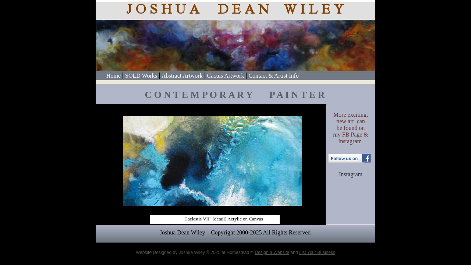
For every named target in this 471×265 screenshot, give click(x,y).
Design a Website (272, 252)
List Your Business (317, 252)
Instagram (350, 174)
